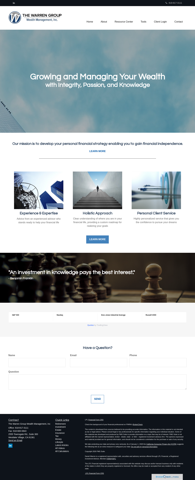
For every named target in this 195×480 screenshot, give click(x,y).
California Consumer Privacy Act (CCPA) (161, 444)
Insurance (60, 433)
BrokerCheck (138, 424)
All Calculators (62, 451)
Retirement (60, 424)
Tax (57, 436)
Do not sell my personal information (144, 447)
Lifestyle (59, 442)
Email (73, 355)
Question (13, 371)
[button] (104, 18)
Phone (133, 355)
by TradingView (97, 325)
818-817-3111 (174, 3)
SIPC (114, 459)
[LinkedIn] (14, 2)
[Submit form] (97, 399)
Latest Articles (62, 445)
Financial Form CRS (95, 420)
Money (58, 439)
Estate (58, 430)
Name (11, 355)
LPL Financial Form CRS (94, 473)
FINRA (109, 459)
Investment (60, 427)
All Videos (60, 448)
